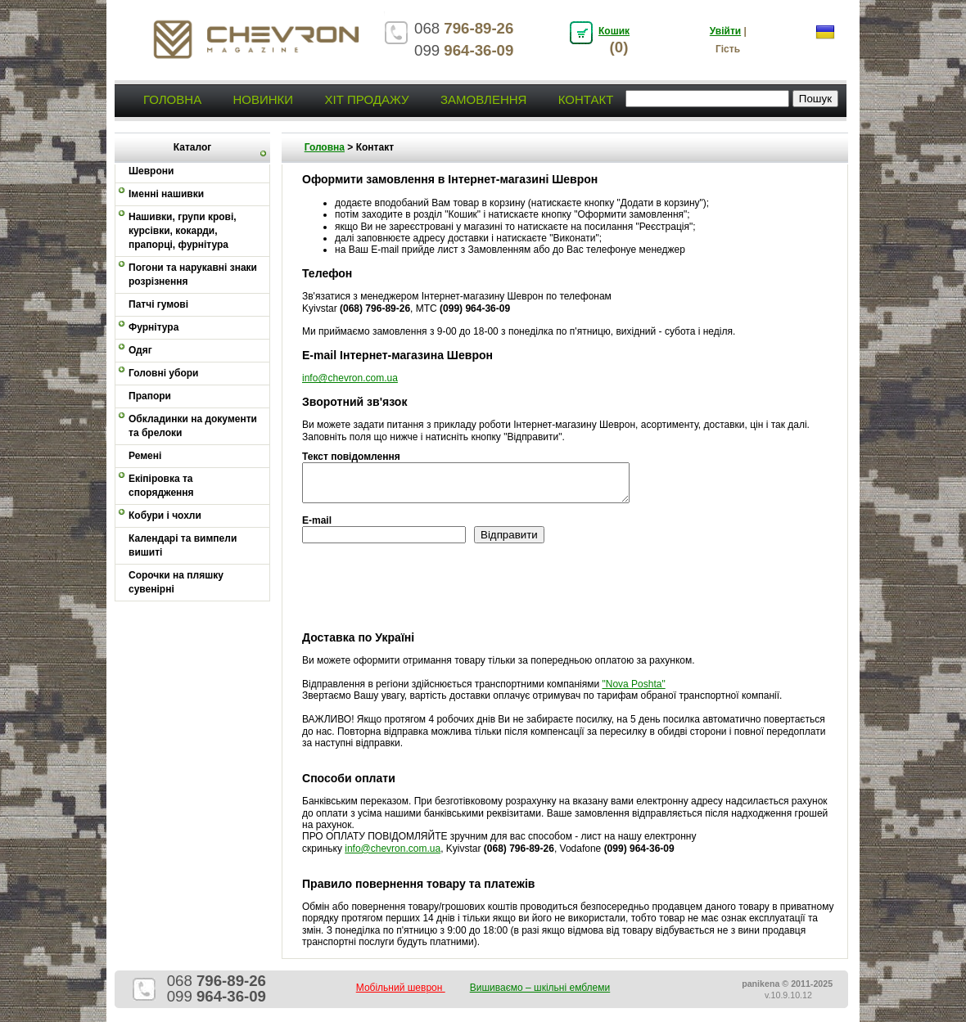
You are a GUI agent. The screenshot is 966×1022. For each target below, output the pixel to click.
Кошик (614, 31)
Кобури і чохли (165, 515)
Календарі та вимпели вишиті (183, 545)
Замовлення (483, 99)
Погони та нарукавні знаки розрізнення (193, 274)
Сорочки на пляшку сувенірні (176, 582)
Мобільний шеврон (400, 987)
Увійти (725, 31)
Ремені (145, 455)
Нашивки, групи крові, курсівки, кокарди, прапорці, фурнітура (183, 230)
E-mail (317, 520)
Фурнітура (153, 327)
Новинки (262, 99)
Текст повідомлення (351, 456)
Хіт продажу (366, 99)
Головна (172, 99)
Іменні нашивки (166, 194)
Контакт (586, 99)
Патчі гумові (158, 304)
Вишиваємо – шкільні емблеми (540, 987)
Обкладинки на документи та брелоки (193, 426)
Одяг (140, 350)
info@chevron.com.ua (350, 378)
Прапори (150, 396)
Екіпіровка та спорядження (161, 485)
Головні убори (163, 373)
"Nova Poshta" (633, 684)
